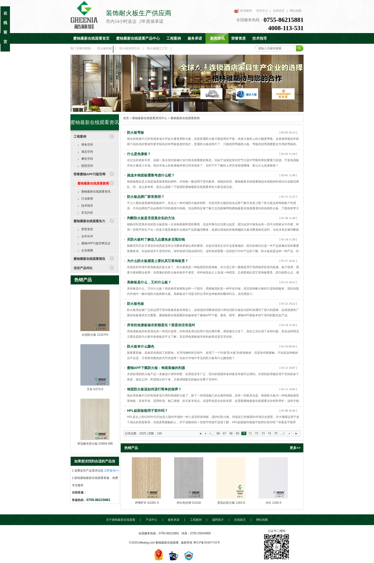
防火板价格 (104, 48)
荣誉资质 (238, 38)
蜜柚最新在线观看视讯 (89, 259)
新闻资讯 (217, 38)
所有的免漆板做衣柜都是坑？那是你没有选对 (161, 325)
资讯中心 (262, 10)
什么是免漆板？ (139, 154)
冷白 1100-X (273, 502)
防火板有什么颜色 (140, 346)
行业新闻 (87, 198)
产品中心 (151, 519)
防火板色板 (135, 304)
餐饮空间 (87, 158)
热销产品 (83, 279)
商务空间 (87, 144)
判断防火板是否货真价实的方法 (151, 218)
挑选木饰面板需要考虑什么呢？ (151, 175)
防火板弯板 (135, 132)
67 (224, 433)
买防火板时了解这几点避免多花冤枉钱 (156, 239)
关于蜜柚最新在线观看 (120, 519)
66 (218, 433)
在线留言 (279, 10)
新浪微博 (246, 10)
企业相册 (87, 250)
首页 (126, 118)
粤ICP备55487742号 (206, 542)
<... (211, 433)
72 (256, 433)
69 (237, 433)
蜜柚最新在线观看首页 (91, 38)
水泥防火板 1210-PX (95, 334)
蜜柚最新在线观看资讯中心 (149, 118)
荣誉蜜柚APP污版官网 (89, 174)
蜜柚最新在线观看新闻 (93, 183)
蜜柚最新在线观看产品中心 (138, 38)
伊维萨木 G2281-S (147, 502)
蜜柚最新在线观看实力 (89, 221)
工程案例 (173, 38)
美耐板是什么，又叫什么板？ (149, 282)
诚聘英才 (218, 519)
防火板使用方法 (129, 48)
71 (250, 433)
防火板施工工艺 (157, 48)
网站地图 (295, 10)
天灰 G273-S (95, 389)
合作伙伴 (87, 236)
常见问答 (87, 212)
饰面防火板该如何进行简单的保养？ (154, 389)
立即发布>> (111, 470)
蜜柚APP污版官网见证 (95, 243)
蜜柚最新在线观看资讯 (95, 191)
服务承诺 (194, 38)
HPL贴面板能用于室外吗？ (147, 411)
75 (275, 433)
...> (282, 433)
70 (243, 433)
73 (262, 433)
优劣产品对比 (83, 268)
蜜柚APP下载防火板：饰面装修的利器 (156, 368)
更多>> (295, 448)
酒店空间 (87, 151)
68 (230, 433)
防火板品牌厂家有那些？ (145, 197)
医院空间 (87, 165)
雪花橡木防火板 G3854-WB (95, 443)
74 (269, 433)
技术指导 (259, 38)
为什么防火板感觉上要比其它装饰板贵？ (157, 261)
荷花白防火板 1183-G (231, 502)
